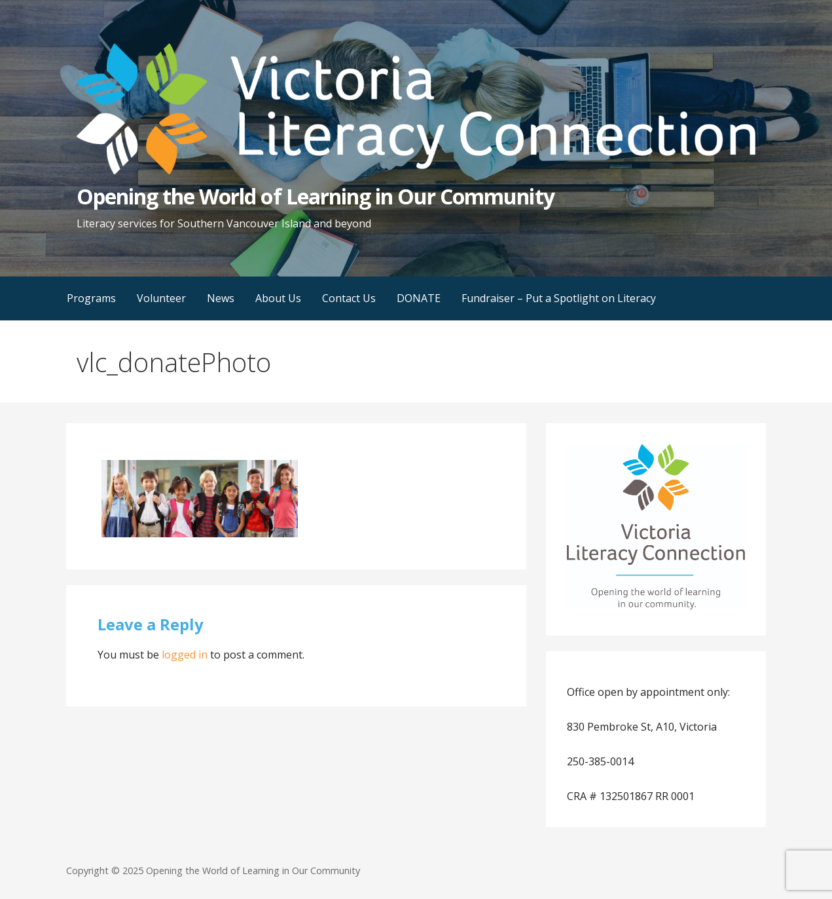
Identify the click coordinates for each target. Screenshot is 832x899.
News (220, 298)
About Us (278, 298)
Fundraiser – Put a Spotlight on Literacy (558, 298)
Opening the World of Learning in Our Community (315, 196)
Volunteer (161, 298)
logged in (185, 654)
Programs (91, 298)
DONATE (419, 298)
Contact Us (349, 298)
